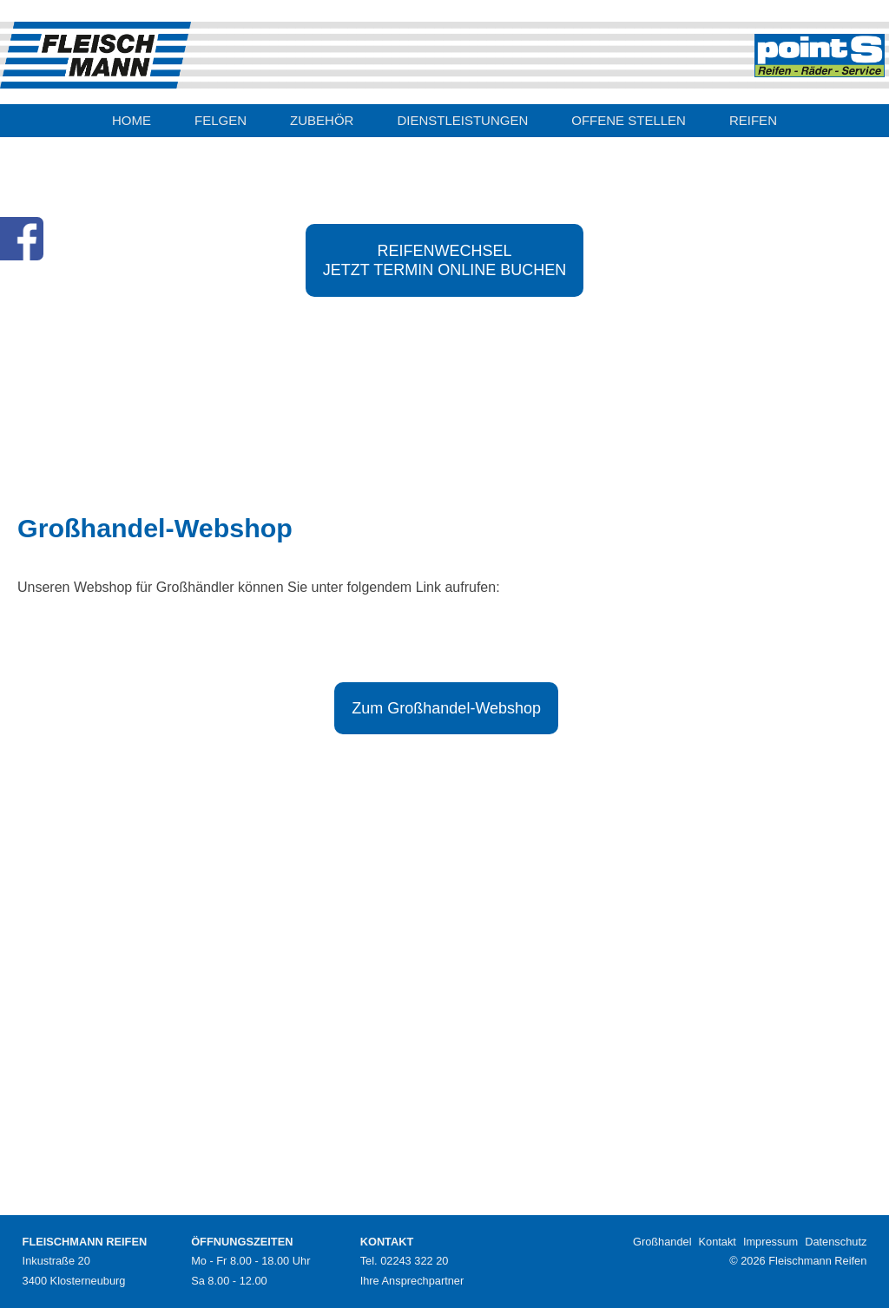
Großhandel (662, 1241)
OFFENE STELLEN (628, 120)
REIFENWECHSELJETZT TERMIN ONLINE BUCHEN (444, 260)
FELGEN (220, 120)
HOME (131, 120)
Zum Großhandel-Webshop (446, 708)
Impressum (770, 1241)
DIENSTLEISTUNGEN (462, 120)
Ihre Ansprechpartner (412, 1280)
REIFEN (753, 120)
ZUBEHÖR (321, 120)
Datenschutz (835, 1241)
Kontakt (717, 1241)
